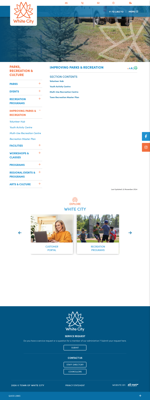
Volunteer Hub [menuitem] (17, 121)
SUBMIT (75, 348)
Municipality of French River (23, 13)
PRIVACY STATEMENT (75, 385)
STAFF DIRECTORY (75, 364)
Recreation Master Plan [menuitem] (22, 139)
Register (75, 300)
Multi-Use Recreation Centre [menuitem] (25, 133)
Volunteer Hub (57, 80)
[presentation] (20, 232)
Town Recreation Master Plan (64, 97)
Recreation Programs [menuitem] (18, 101)
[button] (39, 83)
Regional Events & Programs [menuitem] (22, 174)
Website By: (125, 385)
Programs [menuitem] (17, 165)
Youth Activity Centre (60, 86)
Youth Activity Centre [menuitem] (21, 127)
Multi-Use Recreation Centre (64, 91)
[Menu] (133, 11)
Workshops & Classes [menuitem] (19, 155)
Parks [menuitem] (14, 84)
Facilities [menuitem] (16, 145)
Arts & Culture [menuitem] (20, 184)
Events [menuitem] (14, 91)
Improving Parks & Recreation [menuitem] (23, 113)
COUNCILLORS (75, 371)
